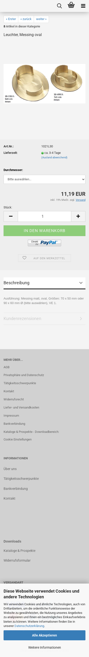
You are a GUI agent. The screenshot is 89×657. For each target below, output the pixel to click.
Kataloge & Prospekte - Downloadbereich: (31, 432)
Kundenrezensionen (22, 318)
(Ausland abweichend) (54, 157)
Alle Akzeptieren (44, 635)
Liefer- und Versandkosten (21, 407)
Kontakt (9, 391)
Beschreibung (16, 282)
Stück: (8, 207)
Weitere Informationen (44, 647)
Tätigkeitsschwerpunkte (20, 383)
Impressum (11, 415)
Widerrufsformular (17, 560)
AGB (6, 367)
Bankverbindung (14, 423)
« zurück (26, 19)
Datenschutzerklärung (29, 626)
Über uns (10, 469)
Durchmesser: (13, 170)
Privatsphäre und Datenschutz (24, 375)
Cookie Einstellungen (18, 439)
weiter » (41, 19)
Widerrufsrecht (14, 399)
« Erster (11, 19)
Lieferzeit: (11, 153)
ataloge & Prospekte (20, 551)
